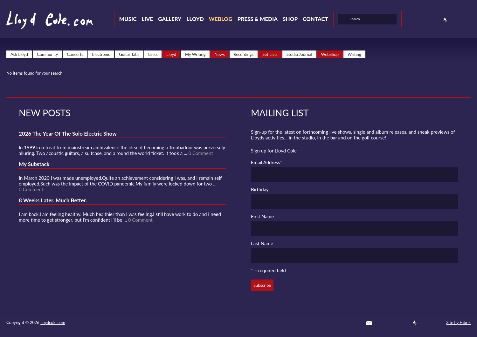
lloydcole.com (52, 322)
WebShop (330, 54)
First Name (262, 216)
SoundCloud (433, 20)
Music (128, 19)
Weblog (220, 19)
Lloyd (195, 19)
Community (47, 54)
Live (147, 19)
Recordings (244, 54)
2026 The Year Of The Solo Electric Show (68, 133)
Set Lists (270, 54)
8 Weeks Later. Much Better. (53, 200)
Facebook (422, 20)
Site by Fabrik (458, 322)
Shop (290, 19)
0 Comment (200, 153)
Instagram (456, 20)
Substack (468, 20)
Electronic (101, 54)
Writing (354, 54)
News (219, 54)
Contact (315, 19)
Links (152, 54)
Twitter (411, 20)
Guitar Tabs (129, 54)
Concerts (75, 54)
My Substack (34, 164)
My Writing (195, 54)
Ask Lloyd (19, 54)
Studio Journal (299, 54)
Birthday (260, 189)
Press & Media (257, 19)
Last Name (262, 243)
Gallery (169, 19)
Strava (445, 20)
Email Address (266, 162)
